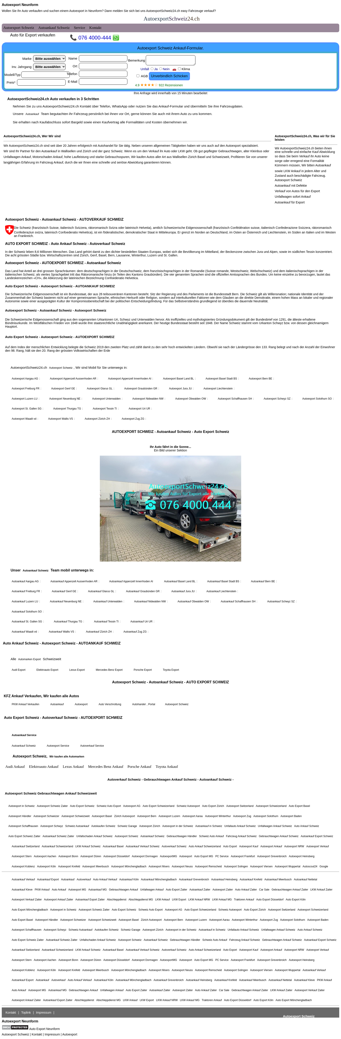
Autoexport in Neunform (85, 11)
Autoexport (69, 1034)
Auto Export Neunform (44, 1029)
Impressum (52, 1034)
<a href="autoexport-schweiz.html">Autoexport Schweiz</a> (170, 516)
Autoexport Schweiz (15, 1034)
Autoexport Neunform (20, 5)
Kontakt (37, 1034)
